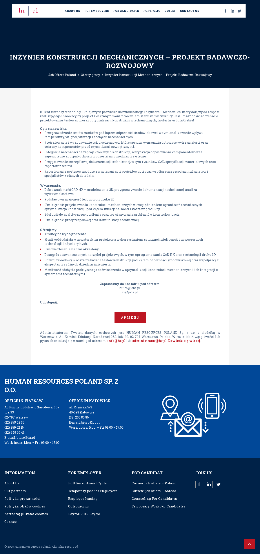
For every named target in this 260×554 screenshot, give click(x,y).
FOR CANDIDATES (126, 11)
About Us (11, 483)
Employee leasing (83, 498)
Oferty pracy (90, 75)
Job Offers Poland (62, 75)
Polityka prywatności (22, 498)
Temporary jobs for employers (92, 491)
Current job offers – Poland (154, 483)
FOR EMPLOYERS (96, 11)
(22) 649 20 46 (14, 432)
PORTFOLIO (151, 11)
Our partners (15, 491)
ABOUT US (72, 11)
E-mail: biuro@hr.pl (19, 437)
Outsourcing (78, 506)
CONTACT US (189, 11)
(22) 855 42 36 (14, 422)
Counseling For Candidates (154, 498)
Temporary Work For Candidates (158, 506)
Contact (10, 521)
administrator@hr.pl (149, 341)
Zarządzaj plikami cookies (26, 514)
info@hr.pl (116, 341)
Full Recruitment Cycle (87, 483)
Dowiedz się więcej (184, 341)
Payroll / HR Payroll (85, 514)
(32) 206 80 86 (79, 417)
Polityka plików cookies (24, 506)
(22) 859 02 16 (14, 427)
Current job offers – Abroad (154, 491)
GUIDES (170, 11)
